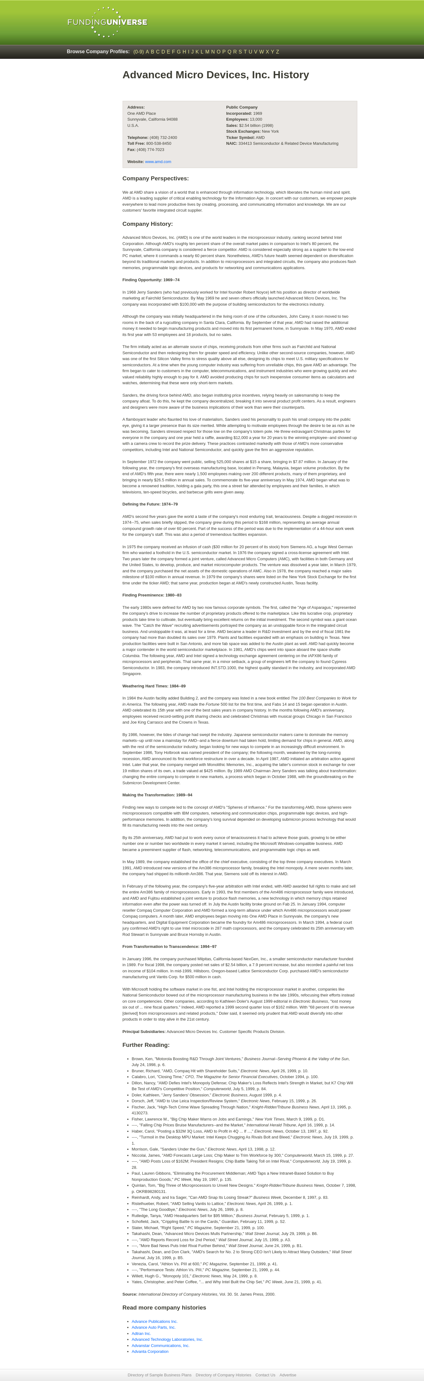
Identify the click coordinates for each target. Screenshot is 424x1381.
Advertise (287, 1375)
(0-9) (138, 51)
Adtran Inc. (141, 1333)
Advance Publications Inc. (155, 1321)
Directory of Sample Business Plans (160, 1375)
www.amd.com (158, 161)
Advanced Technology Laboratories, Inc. (167, 1339)
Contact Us (265, 1375)
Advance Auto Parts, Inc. (154, 1327)
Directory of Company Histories (223, 1375)
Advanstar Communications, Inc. (161, 1345)
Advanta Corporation (150, 1351)
